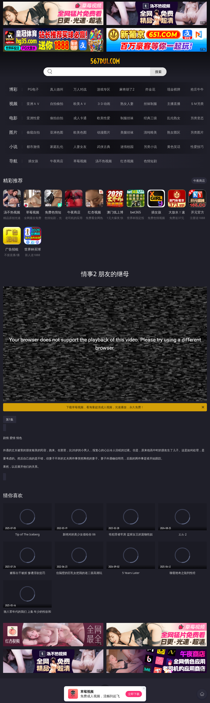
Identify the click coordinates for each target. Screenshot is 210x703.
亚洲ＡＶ (33, 103)
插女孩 (33, 161)
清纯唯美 (150, 132)
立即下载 (133, 694)
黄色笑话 (173, 146)
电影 (13, 118)
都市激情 (33, 146)
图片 (13, 132)
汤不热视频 (103, 161)
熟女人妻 (127, 103)
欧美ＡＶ (80, 103)
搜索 (158, 71)
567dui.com (105, 61)
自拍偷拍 (56, 103)
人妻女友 (80, 146)
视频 (13, 103)
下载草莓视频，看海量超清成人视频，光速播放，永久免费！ (135, 407)
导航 (13, 161)
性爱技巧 (197, 146)
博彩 (13, 89)
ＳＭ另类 (197, 103)
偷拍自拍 (56, 118)
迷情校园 (127, 146)
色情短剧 (150, 161)
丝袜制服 (150, 103)
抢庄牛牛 (197, 89)
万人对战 (80, 89)
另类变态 (197, 118)
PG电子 (33, 89)
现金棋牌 (173, 89)
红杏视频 (127, 161)
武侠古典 (103, 146)
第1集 (9, 419)
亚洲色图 (56, 132)
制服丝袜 (127, 118)
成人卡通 (80, 118)
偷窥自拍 (33, 132)
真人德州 (56, 89)
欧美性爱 (103, 118)
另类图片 (197, 132)
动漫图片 (103, 132)
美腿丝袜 (127, 132)
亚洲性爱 (33, 118)
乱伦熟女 (173, 118)
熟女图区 (173, 132)
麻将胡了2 (126, 89)
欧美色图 (80, 132)
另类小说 (150, 146)
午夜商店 (56, 161)
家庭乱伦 (56, 146)
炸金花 (150, 89)
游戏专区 (103, 89)
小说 (13, 146)
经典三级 (150, 118)
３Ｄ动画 (103, 103)
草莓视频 (80, 161)
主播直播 (173, 103)
